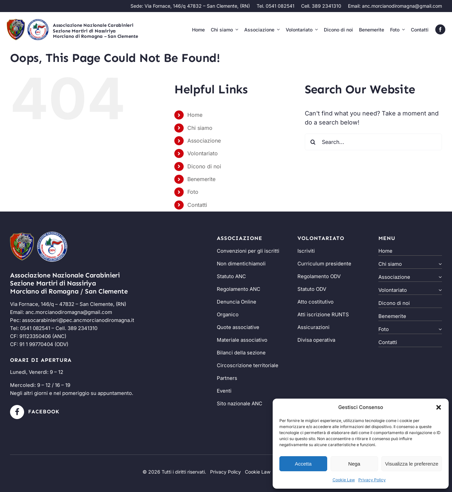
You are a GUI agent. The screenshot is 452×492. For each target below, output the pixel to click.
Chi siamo (199, 128)
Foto (192, 191)
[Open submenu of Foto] (439, 329)
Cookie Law (344, 479)
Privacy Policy (372, 479)
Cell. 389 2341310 (321, 6)
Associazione (204, 140)
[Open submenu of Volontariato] (439, 290)
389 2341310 (82, 328)
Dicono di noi (204, 166)
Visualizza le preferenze (411, 464)
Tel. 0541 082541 (275, 6)
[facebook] (440, 29)
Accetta (303, 464)
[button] (438, 407)
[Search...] (373, 142)
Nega (354, 464)
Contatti (197, 204)
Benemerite (201, 179)
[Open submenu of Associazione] (439, 277)
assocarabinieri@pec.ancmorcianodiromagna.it (78, 320)
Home (194, 114)
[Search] (313, 142)
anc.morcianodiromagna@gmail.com (402, 6)
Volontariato (202, 153)
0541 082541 (35, 328)
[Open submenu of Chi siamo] (439, 264)
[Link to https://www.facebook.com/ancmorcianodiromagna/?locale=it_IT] (17, 412)
